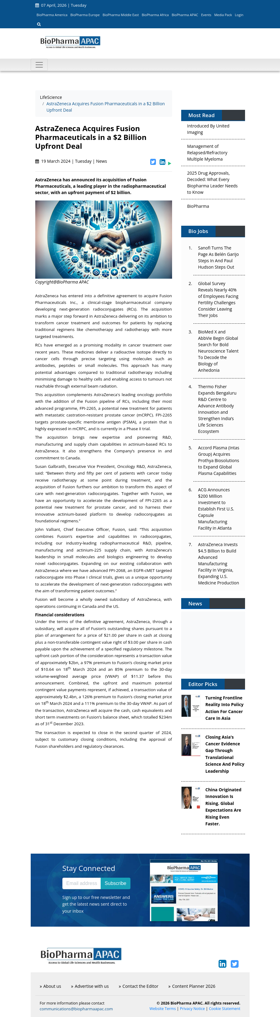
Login (239, 14)
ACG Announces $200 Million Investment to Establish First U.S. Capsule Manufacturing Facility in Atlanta (216, 509)
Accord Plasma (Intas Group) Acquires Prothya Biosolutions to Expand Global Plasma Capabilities (218, 460)
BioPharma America (51, 14)
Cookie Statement (224, 1008)
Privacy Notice (192, 1008)
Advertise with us (90, 986)
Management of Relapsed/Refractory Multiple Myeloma (207, 154)
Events (206, 14)
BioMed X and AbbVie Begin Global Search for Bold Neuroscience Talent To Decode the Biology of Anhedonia (218, 351)
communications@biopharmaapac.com (76, 1009)
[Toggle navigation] (39, 65)
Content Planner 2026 (191, 986)
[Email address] (81, 883)
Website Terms (163, 1008)
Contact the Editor (138, 986)
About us (50, 986)
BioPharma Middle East (121, 14)
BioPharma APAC (185, 14)
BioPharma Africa (155, 14)
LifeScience (51, 97)
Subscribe (115, 883)
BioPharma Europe (85, 14)
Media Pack (223, 14)
